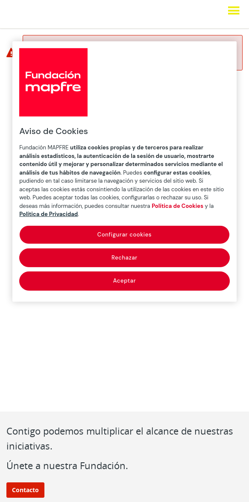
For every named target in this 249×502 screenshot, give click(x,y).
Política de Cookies (177, 206)
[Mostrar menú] (234, 10)
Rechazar (124, 257)
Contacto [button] (25, 490)
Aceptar (124, 280)
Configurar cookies (124, 234)
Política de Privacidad (48, 214)
